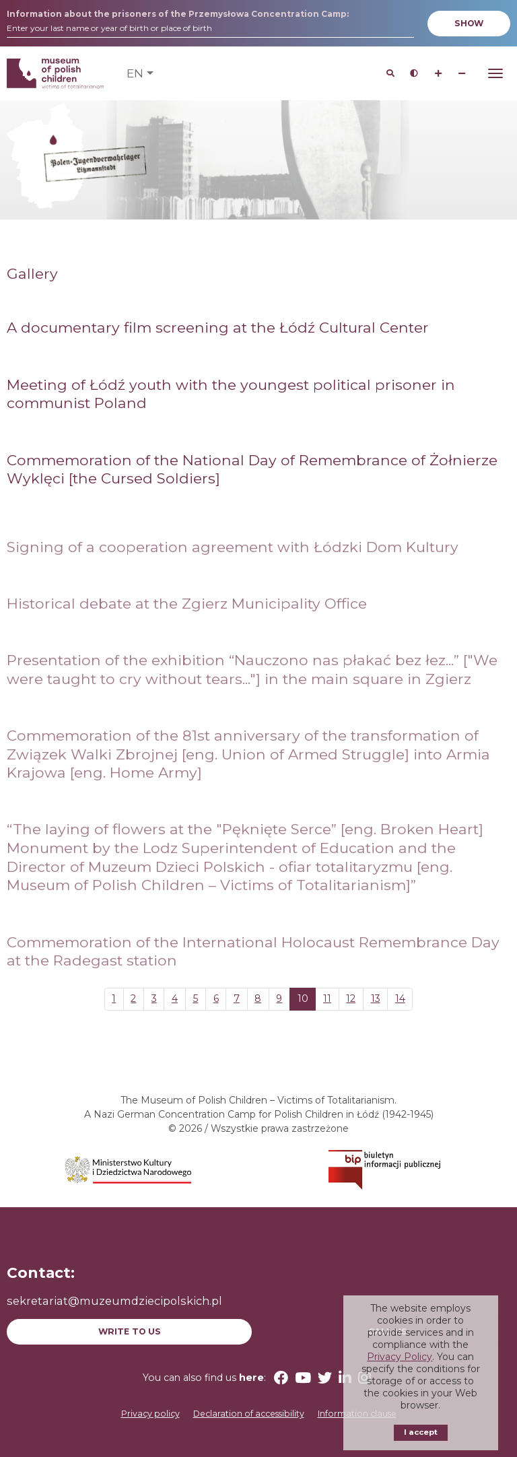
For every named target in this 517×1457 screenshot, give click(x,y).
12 (350, 998)
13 (375, 998)
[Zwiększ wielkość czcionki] (438, 74)
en (135, 73)
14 (400, 998)
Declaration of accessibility (248, 1414)
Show (468, 23)
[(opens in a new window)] (129, 1169)
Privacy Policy (399, 1357)
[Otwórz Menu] (495, 73)
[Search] (390, 74)
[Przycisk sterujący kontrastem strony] (414, 74)
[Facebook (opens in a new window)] (281, 1377)
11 (327, 998)
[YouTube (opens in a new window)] (302, 1377)
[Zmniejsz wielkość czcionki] (462, 74)
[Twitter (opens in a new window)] (324, 1377)
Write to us (129, 1331)
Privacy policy (150, 1414)
